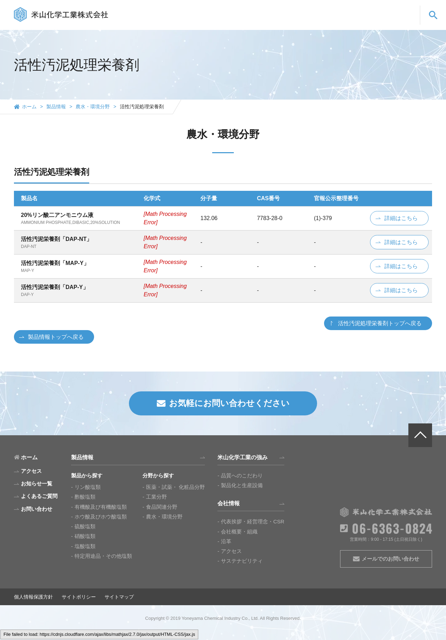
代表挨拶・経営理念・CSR (252, 521)
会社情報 (315, 22)
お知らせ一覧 (36, 483)
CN (401, 9)
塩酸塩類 (85, 546)
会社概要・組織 (239, 531)
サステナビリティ (242, 561)
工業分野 (156, 497)
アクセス (231, 551)
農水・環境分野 (93, 106)
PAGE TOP (420, 435)
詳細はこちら (401, 218)
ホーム (29, 106)
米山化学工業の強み (272, 22)
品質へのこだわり (242, 475)
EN (383, 9)
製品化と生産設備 (242, 485)
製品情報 (230, 22)
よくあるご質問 (352, 22)
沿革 (226, 541)
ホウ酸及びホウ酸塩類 (101, 517)
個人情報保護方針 (33, 597)
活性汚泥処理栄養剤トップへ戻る (380, 323)
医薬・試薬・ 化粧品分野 (175, 487)
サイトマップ (119, 597)
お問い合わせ (395, 22)
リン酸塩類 (88, 487)
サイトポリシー (79, 597)
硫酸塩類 (85, 526)
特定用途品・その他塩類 (103, 556)
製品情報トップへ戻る (56, 337)
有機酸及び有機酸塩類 (101, 507)
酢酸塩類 (85, 497)
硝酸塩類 (85, 536)
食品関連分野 (161, 507)
